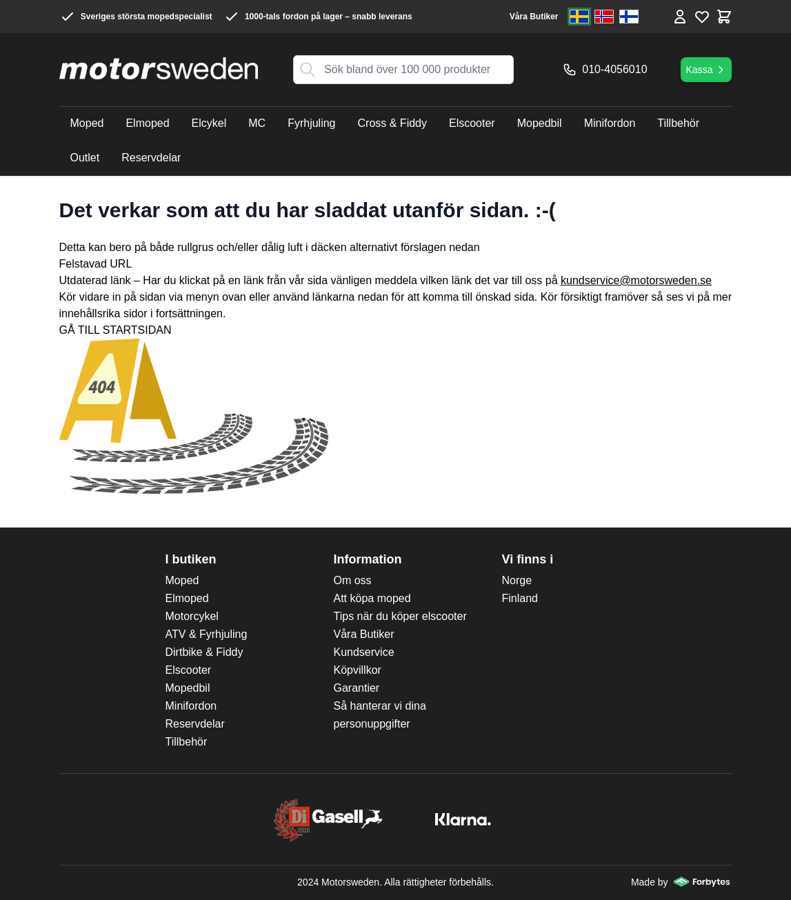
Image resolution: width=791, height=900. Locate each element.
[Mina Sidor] (680, 16)
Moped (182, 580)
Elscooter (189, 670)
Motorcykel (192, 616)
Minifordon (191, 706)
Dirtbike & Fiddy (204, 652)
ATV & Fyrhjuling (207, 634)
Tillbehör (187, 742)
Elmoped (187, 598)
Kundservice (364, 652)
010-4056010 (605, 70)
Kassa (706, 69)
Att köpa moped (372, 598)
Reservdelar (195, 724)
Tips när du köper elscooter (400, 616)
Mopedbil (188, 688)
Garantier (357, 688)
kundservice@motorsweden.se (636, 280)
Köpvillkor (357, 670)
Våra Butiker (534, 16)
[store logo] (158, 68)
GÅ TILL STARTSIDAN (115, 330)
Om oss (353, 580)
